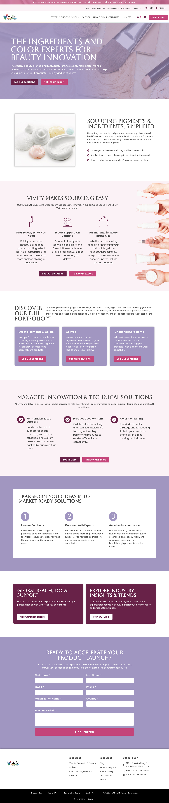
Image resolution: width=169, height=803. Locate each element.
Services (126, 17)
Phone (90, 687)
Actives (86, 17)
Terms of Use (53, 793)
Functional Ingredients (106, 17)
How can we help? (46, 710)
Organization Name (47, 699)
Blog (87, 8)
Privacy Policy (36, 793)
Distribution (126, 8)
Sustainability (113, 8)
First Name (42, 675)
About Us (137, 8)
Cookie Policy (91, 793)
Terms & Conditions (72, 793)
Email (38, 687)
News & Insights (98, 8)
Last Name (93, 675)
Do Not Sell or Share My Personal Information (120, 793)
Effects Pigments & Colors (65, 17)
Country (91, 699)
